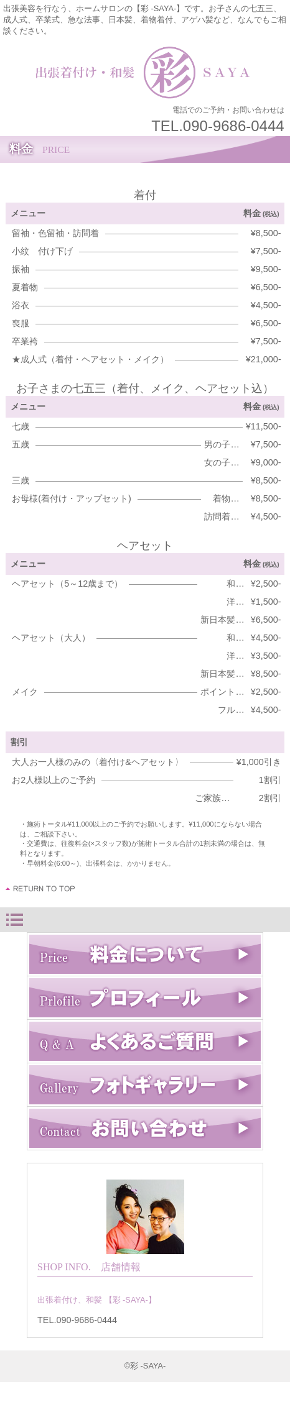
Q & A (145, 1041)
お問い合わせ (145, 1128)
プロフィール (145, 997)
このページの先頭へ (41, 888)
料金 (145, 954)
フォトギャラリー (145, 1084)
